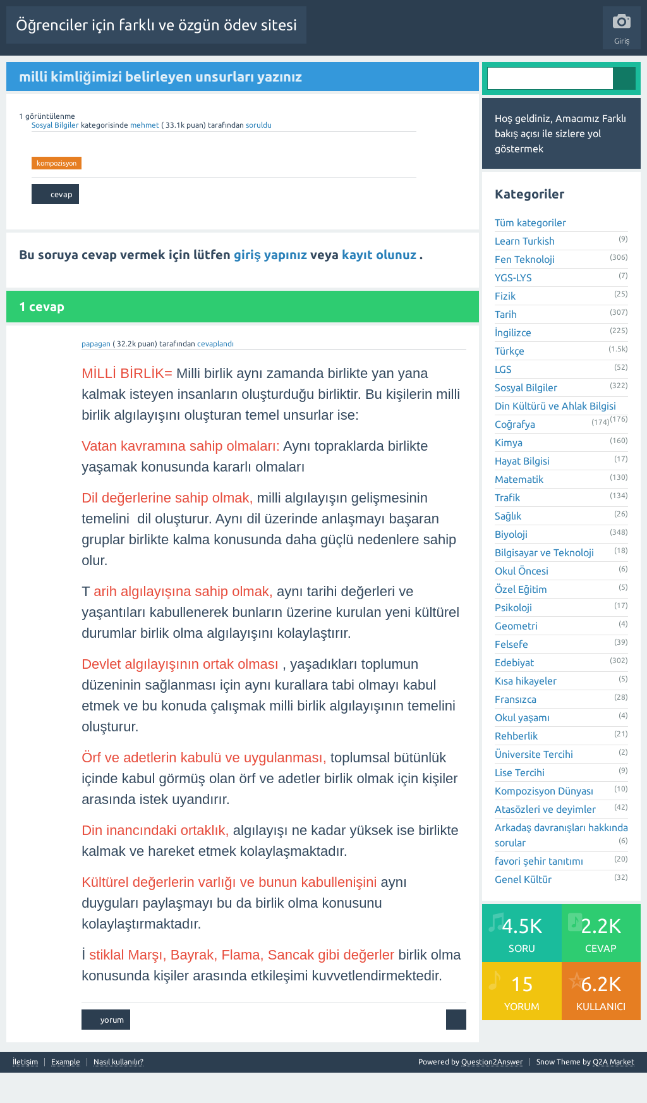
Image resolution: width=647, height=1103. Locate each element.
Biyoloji (511, 565)
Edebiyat (514, 693)
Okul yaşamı (522, 748)
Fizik (505, 326)
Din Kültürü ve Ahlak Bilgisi (555, 436)
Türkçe (509, 381)
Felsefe (511, 675)
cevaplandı (215, 374)
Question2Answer (492, 1092)
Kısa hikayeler (526, 711)
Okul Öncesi (521, 601)
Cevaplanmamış (240, 71)
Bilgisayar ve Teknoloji (544, 583)
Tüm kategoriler (530, 253)
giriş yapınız (272, 285)
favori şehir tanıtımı (539, 892)
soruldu (259, 155)
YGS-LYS (513, 308)
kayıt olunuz (381, 285)
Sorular (126, 71)
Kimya (509, 473)
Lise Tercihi (520, 803)
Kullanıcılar (398, 71)
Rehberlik (516, 766)
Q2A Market (613, 1092)
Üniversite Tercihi (534, 785)
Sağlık (508, 546)
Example (65, 1092)
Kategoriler (345, 71)
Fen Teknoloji (525, 290)
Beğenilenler (176, 71)
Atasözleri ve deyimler (545, 840)
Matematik (519, 510)
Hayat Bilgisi (522, 491)
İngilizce (513, 363)
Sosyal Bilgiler (56, 155)
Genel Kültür (523, 910)
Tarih (506, 345)
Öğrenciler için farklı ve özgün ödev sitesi (156, 25)
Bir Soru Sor (451, 71)
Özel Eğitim (521, 620)
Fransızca (515, 730)
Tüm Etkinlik (35, 71)
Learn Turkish (525, 271)
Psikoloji (513, 638)
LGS (503, 400)
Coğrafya (515, 455)
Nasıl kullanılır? (118, 1092)
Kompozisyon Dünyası (544, 821)
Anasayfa (85, 71)
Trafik (507, 528)
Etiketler (297, 71)
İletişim (25, 1092)
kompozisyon (56, 193)
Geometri (516, 656)
